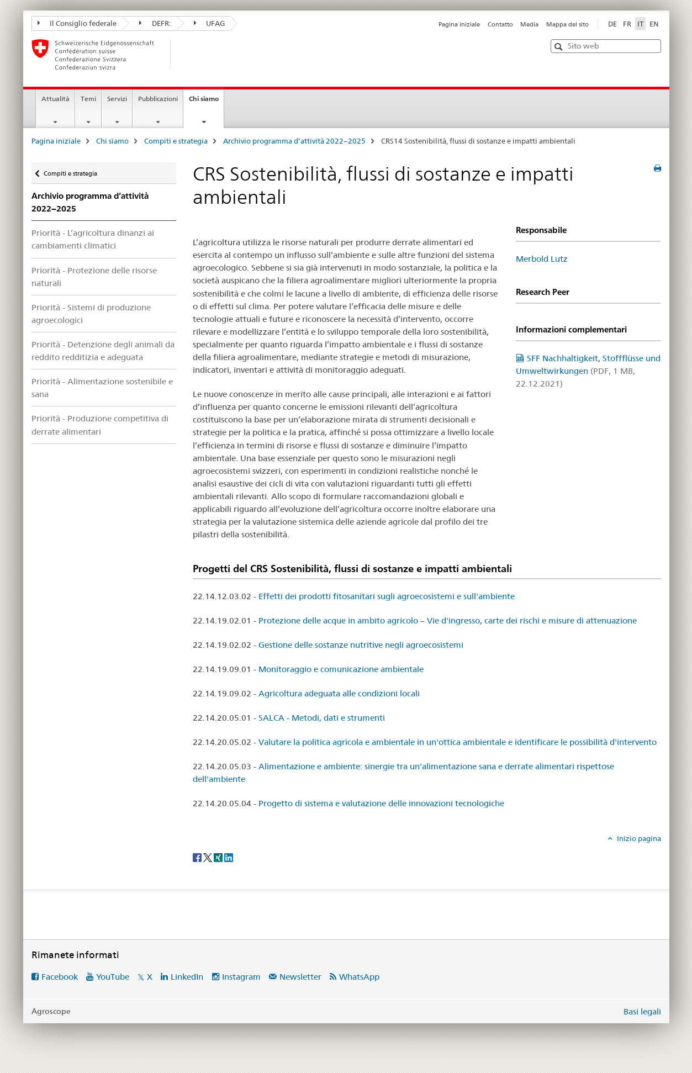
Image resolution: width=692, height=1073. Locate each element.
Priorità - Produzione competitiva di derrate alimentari (99, 424)
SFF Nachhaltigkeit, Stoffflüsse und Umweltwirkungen (588, 371)
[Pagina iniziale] (188, 54)
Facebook (59, 976)
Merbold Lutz (542, 258)
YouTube (112, 976)
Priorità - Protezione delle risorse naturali (94, 276)
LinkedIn (187, 976)
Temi (88, 98)
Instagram (241, 976)
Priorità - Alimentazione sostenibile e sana (102, 387)
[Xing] (219, 857)
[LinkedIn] (228, 857)
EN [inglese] (654, 23)
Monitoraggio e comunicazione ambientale (341, 669)
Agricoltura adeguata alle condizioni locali (339, 693)
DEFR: (155, 23)
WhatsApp (359, 976)
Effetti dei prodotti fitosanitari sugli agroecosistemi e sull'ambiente (386, 596)
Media (529, 24)
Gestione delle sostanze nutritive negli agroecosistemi (360, 644)
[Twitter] (208, 857)
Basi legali (642, 1011)
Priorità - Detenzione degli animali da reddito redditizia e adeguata (103, 350)
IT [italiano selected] (640, 23)
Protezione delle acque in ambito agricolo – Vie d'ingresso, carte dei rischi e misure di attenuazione (447, 620)
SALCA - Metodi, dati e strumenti (321, 717)
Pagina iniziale (459, 24)
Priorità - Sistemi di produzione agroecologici (91, 313)
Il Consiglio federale (77, 23)
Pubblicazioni (158, 98)
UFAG (209, 23)
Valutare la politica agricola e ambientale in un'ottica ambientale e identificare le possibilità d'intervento (457, 742)
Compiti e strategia (176, 140)
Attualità (55, 98)
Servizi (117, 98)
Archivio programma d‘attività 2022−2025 (294, 140)
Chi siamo (206, 102)
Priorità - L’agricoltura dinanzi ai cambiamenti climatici (92, 239)
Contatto (500, 24)
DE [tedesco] (612, 23)
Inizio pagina (638, 838)
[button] (559, 47)
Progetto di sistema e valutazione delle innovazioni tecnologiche (381, 803)
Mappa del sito (567, 24)
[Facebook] (198, 857)
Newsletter (300, 976)
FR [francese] (627, 23)
